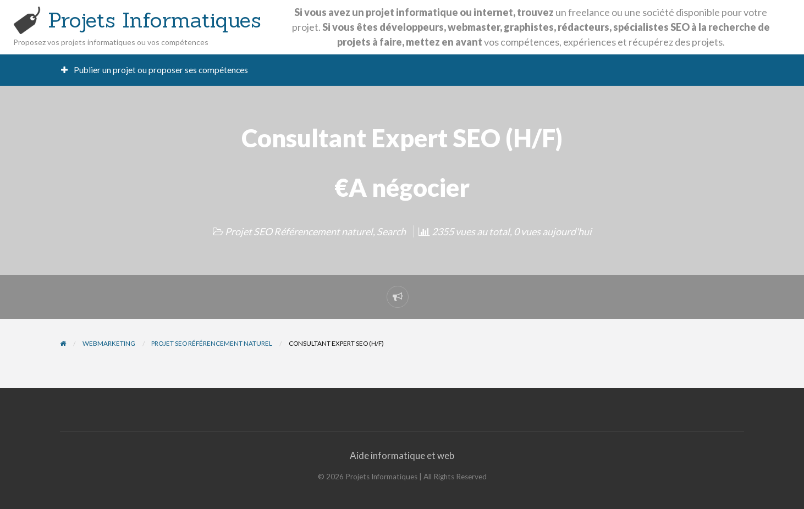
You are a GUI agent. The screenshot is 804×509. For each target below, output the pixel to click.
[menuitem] (155, 70)
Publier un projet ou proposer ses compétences (155, 70)
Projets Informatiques (154, 20)
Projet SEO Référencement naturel (299, 231)
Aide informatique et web (402, 455)
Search (391, 231)
